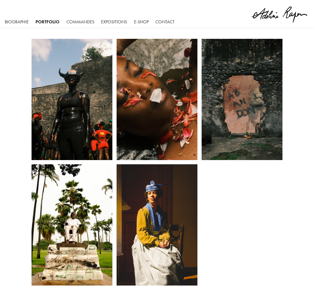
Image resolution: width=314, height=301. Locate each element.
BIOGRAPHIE (17, 21)
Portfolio (47, 21)
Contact (165, 21)
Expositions (114, 21)
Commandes (80, 21)
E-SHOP (141, 21)
